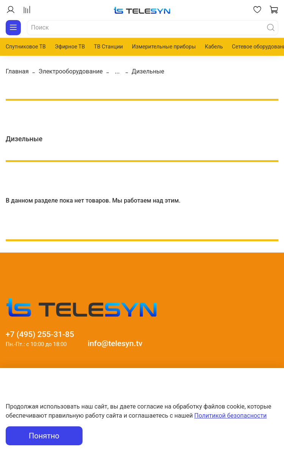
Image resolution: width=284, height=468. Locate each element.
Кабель (214, 47)
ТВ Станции (108, 47)
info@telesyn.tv (114, 343)
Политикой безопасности (230, 415)
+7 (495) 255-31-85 (40, 334)
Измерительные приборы (164, 47)
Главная (17, 71)
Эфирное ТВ (70, 47)
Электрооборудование (71, 71)
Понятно (44, 435)
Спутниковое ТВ (26, 47)
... (117, 71)
